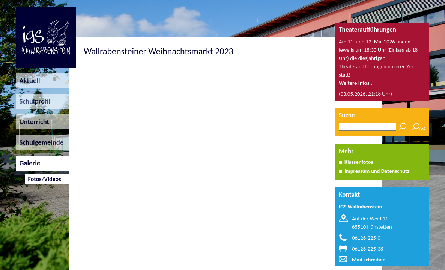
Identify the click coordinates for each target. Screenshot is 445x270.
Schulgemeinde (39, 142)
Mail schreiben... (371, 259)
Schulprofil (33, 101)
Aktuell (28, 80)
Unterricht (32, 121)
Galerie (28, 163)
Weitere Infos (354, 83)
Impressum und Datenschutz (376, 171)
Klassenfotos (358, 162)
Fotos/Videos (43, 179)
